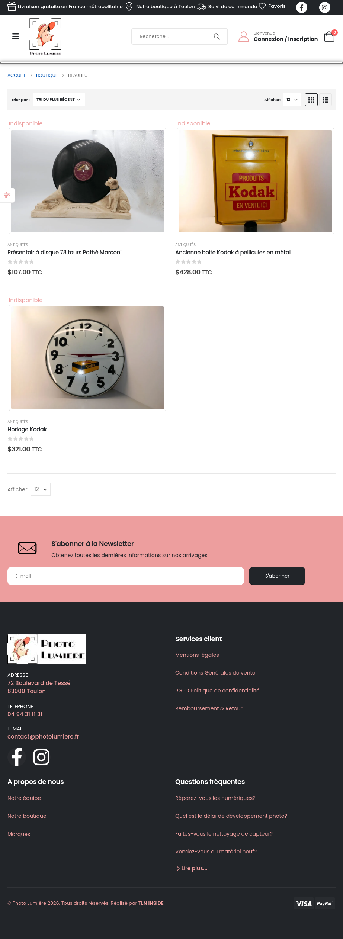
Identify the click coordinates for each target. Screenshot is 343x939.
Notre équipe (24, 798)
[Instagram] (324, 7)
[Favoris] (272, 6)
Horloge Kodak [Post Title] (27, 429)
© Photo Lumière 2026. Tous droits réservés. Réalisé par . (85, 903)
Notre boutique (27, 816)
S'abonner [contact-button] (277, 575)
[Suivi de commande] (226, 6)
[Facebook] (301, 7)
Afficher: (272, 100)
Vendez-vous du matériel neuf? (216, 851)
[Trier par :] (59, 99)
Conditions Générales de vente (215, 672)
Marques (18, 834)
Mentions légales (197, 655)
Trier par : (20, 100)
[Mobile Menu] (15, 36)
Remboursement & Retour (209, 708)
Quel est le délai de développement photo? (231, 816)
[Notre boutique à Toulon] (159, 6)
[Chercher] (216, 36)
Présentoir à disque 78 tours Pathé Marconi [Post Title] (64, 252)
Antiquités (17, 245)
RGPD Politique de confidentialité (217, 690)
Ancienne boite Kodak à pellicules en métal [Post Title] (233, 252)
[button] (311, 99)
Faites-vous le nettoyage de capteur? (224, 833)
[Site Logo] (45, 36)
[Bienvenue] (277, 36)
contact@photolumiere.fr (43, 736)
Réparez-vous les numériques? (215, 798)
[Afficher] (292, 99)
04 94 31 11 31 (24, 714)
